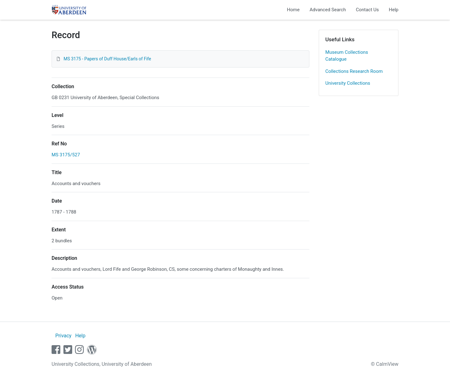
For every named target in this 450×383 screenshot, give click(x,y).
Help (393, 10)
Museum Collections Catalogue (346, 55)
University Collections (347, 83)
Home (293, 10)
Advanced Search (328, 10)
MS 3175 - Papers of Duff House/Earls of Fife (107, 58)
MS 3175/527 (66, 155)
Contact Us (367, 10)
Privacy (63, 336)
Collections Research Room (354, 71)
